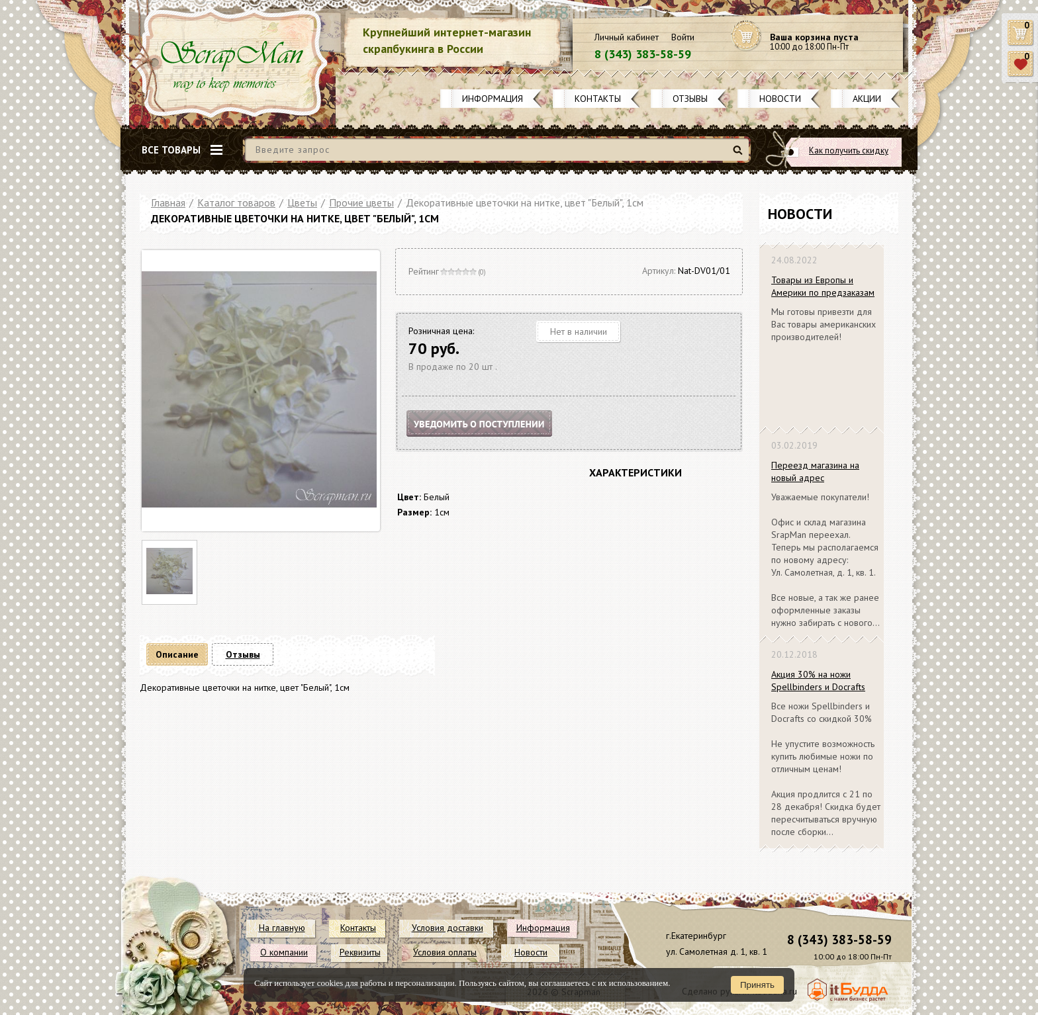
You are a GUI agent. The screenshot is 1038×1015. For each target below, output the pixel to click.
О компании (284, 952)
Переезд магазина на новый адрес (815, 471)
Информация (492, 99)
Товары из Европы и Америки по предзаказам (822, 286)
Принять (757, 985)
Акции (867, 99)
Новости (780, 99)
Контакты (598, 99)
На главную (282, 928)
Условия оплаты (445, 952)
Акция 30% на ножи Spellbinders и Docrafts (818, 680)
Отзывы (690, 99)
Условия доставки (447, 928)
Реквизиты (360, 952)
